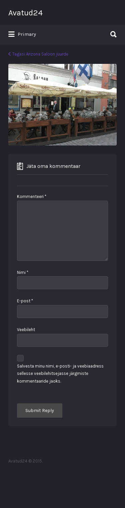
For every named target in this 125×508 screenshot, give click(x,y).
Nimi (22, 272)
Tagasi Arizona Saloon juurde (40, 54)
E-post (25, 300)
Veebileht (26, 329)
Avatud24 (25, 12)
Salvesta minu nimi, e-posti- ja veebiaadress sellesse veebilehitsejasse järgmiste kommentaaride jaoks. (60, 374)
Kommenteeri (31, 196)
